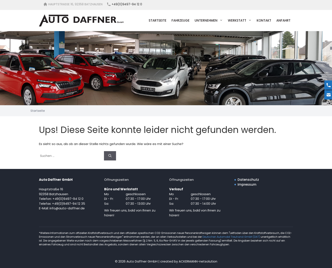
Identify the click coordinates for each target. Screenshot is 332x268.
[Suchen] (110, 156)
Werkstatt (241, 20)
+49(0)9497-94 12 (66, 203)
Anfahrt (283, 20)
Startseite (157, 20)
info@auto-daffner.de (67, 208)
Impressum (247, 184)
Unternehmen (210, 20)
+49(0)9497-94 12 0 (68, 198)
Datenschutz (248, 179)
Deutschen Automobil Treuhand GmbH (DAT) (231, 237)
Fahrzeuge (181, 20)
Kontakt (264, 20)
